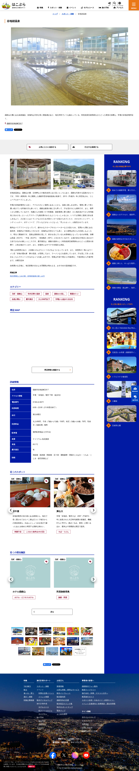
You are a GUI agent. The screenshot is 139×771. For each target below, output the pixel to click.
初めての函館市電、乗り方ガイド (124, 190)
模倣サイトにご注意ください (69, 739)
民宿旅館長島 (63, 591)
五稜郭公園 (116, 425)
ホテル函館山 (19, 591)
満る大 (59, 511)
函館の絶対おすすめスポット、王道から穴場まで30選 (124, 239)
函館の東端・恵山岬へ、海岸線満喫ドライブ (124, 288)
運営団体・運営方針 (60, 742)
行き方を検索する (85, 147)
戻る (44, 611)
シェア (9, 130)
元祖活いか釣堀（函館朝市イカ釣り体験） (124, 352)
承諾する (31, 766)
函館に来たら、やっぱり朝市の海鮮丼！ (124, 263)
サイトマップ (76, 742)
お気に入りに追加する (42, 147)
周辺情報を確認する (57, 369)
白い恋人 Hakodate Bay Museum (124, 328)
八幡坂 (114, 401)
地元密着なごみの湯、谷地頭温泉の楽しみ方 (27, 276)
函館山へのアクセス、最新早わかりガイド (124, 214)
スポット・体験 (68, 14)
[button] (10, 510)
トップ (55, 14)
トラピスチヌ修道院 (120, 376)
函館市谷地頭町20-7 (14, 123)
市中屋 (16, 511)
